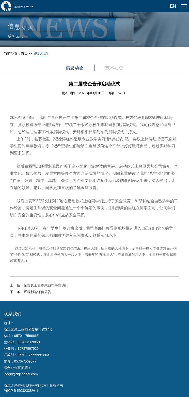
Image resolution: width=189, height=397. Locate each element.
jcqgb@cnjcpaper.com (21, 374)
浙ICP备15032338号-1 (21, 391)
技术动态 (114, 67)
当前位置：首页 (16, 53)
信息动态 (41, 53)
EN (173, 6)
